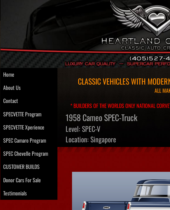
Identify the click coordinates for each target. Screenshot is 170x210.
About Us (12, 87)
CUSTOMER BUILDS (21, 166)
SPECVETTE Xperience (23, 127)
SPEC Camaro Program (24, 140)
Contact (10, 100)
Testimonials (15, 193)
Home (8, 74)
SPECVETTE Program (22, 114)
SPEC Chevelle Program (25, 153)
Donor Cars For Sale (22, 180)
